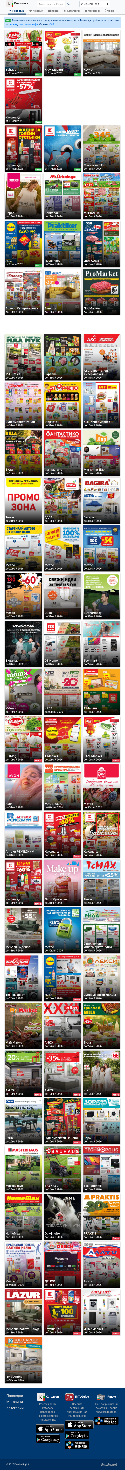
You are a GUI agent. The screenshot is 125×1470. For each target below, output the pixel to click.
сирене (13, 24)
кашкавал (25, 24)
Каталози (17, 3)
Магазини (14, 1402)
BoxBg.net (109, 1464)
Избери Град (90, 4)
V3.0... (52, 24)
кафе (35, 24)
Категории (15, 1408)
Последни (14, 1396)
